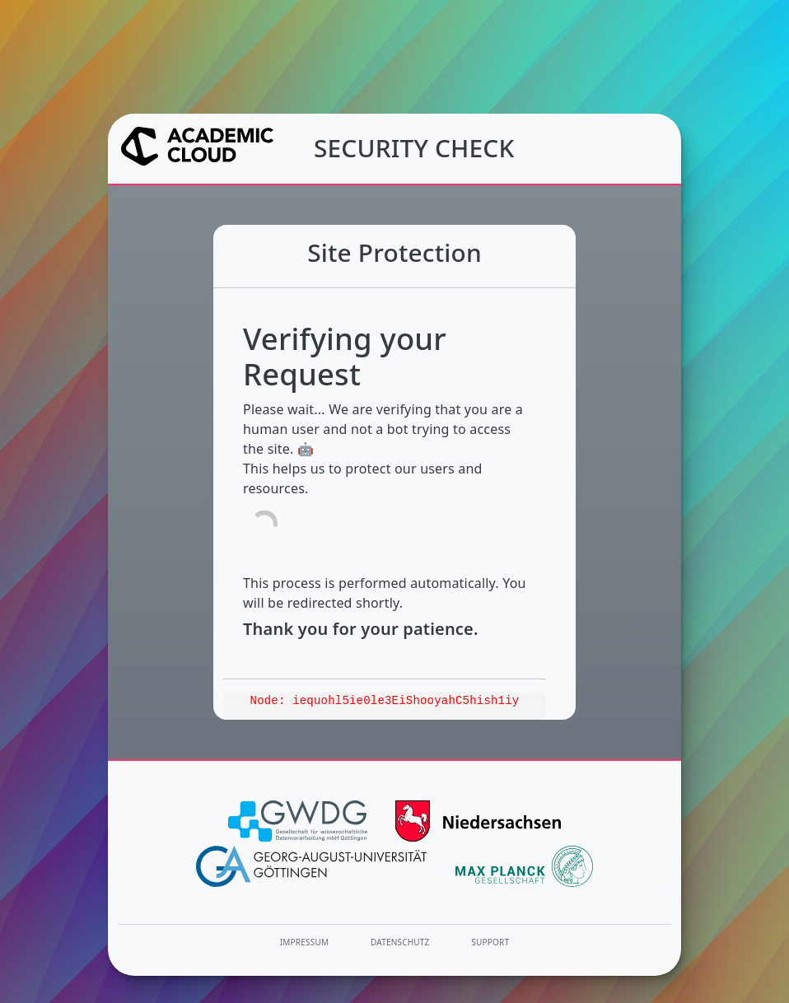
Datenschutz (400, 942)
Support (490, 942)
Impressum (304, 942)
